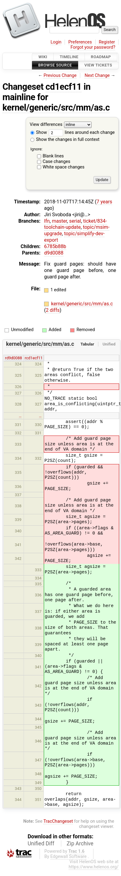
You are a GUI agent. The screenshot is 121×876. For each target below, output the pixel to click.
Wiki (42, 57)
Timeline (69, 57)
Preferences (80, 42)
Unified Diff (41, 843)
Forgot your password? (92, 47)
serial (75, 221)
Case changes (56, 161)
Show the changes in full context (65, 139)
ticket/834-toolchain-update (75, 224)
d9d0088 (53, 253)
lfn (47, 221)
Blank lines (53, 156)
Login (56, 42)
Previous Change (60, 75)
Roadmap (101, 57)
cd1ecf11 (64, 86)
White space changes (64, 167)
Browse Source (55, 65)
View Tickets (98, 65)
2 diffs (52, 310)
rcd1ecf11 (34, 358)
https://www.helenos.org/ (94, 867)
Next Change (97, 75)
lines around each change (82, 132)
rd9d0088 (13, 358)
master (59, 221)
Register (107, 42)
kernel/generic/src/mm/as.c (56, 107)
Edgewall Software (68, 856)
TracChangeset (58, 821)
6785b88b (55, 246)
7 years (104, 202)
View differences (46, 124)
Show (38, 132)
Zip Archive (80, 843)
